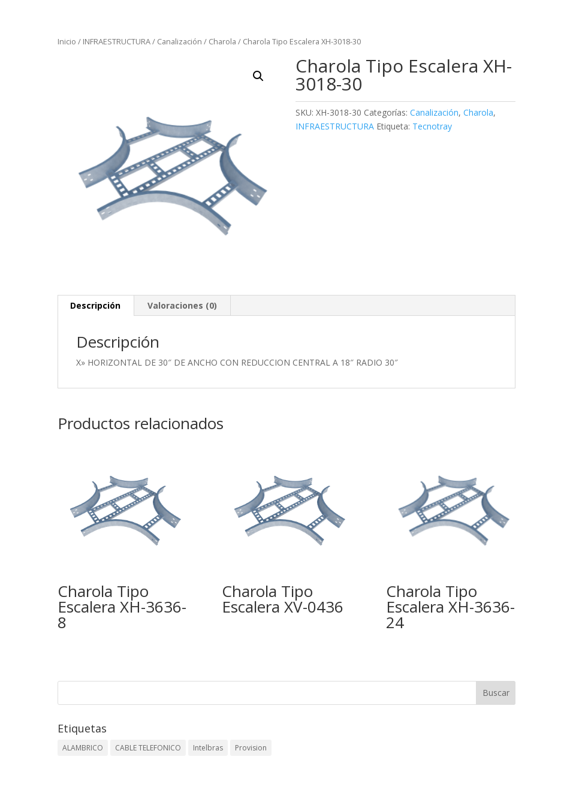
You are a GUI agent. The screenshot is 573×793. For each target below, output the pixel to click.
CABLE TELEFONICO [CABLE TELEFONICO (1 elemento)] (148, 748)
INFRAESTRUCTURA (116, 41)
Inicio (67, 41)
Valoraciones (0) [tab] (182, 305)
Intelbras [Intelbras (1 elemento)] (208, 748)
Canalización (179, 41)
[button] (258, 76)
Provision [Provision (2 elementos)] (251, 748)
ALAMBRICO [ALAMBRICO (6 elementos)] (82, 748)
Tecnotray (432, 126)
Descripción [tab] (95, 305)
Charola (222, 41)
